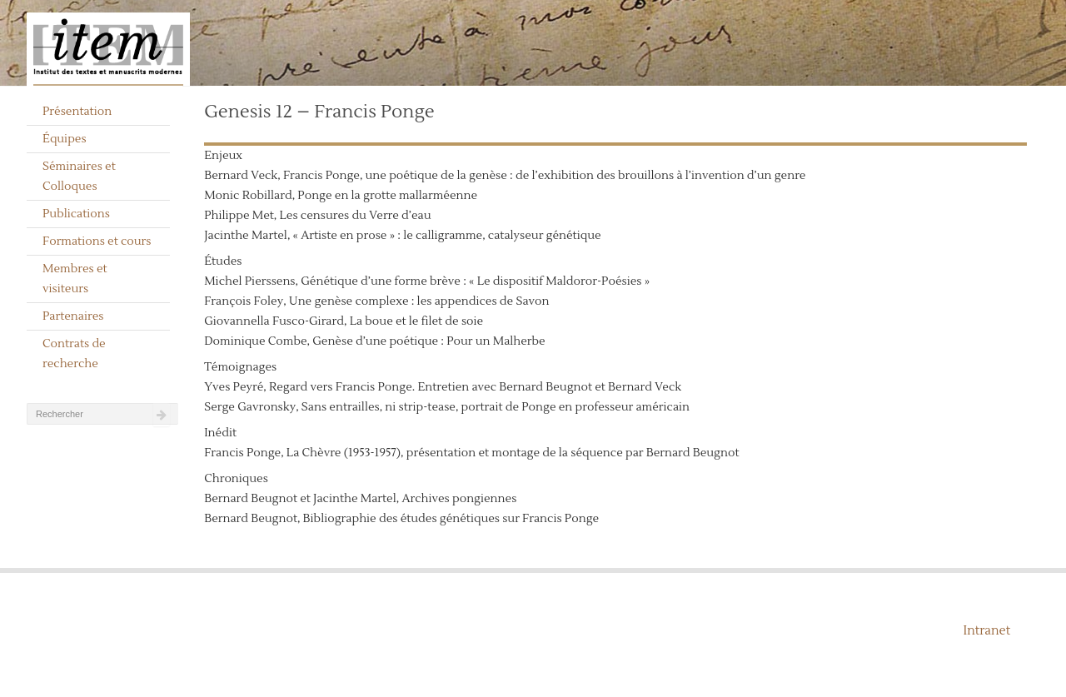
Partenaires (73, 316)
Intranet (986, 631)
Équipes (64, 139)
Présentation (77, 111)
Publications (76, 214)
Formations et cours (96, 241)
